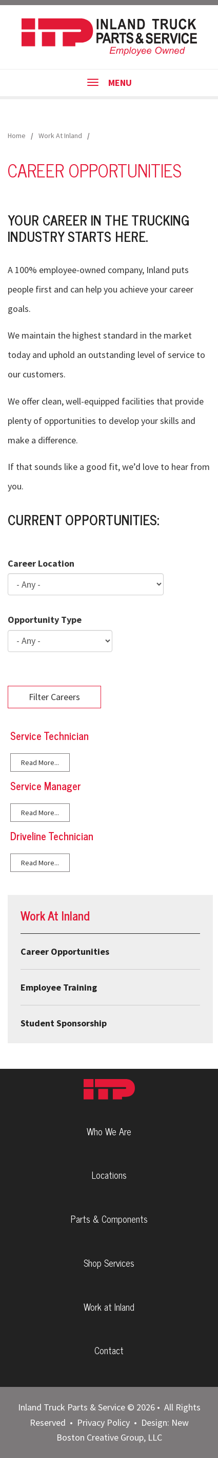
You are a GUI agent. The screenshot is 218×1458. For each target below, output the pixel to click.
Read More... (40, 762)
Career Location (41, 563)
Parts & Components (109, 1218)
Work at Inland (109, 1306)
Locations (109, 1174)
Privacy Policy (103, 1422)
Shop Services (109, 1262)
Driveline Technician (51, 835)
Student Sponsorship (64, 1023)
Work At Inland (60, 135)
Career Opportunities (65, 951)
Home (17, 135)
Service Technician (49, 735)
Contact (109, 1350)
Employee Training (59, 987)
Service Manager (45, 785)
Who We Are (109, 1131)
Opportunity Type (45, 619)
